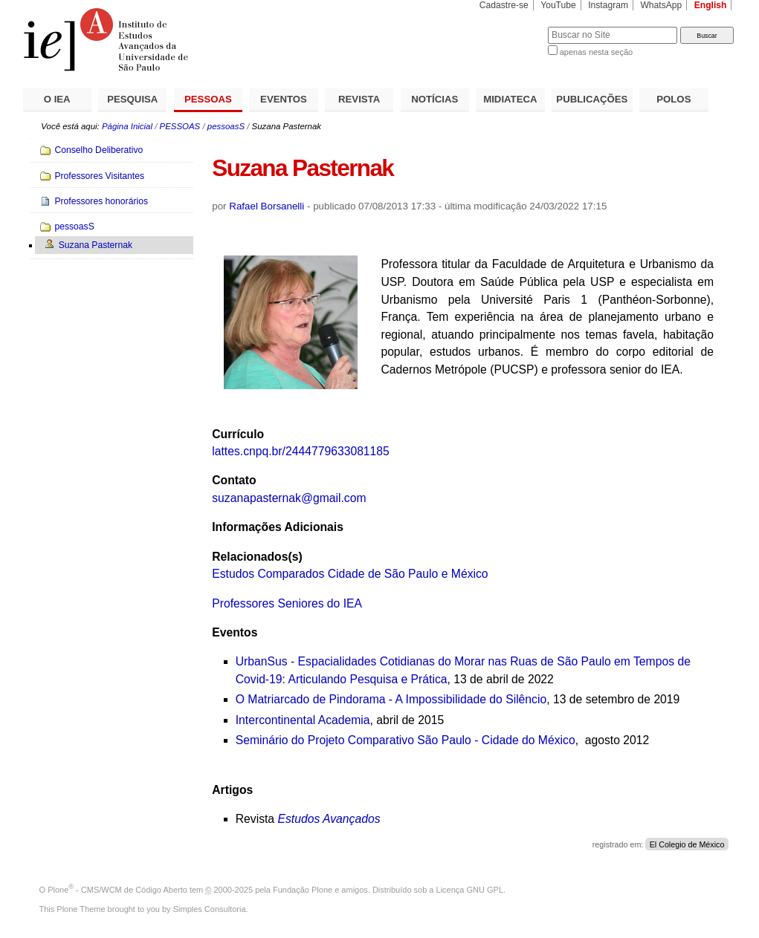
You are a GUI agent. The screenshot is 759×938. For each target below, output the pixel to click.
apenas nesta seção (596, 52)
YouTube (558, 5)
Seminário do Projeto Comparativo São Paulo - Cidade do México (405, 740)
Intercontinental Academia (303, 720)
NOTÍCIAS (434, 99)
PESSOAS (208, 99)
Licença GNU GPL (469, 889)
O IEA (57, 99)
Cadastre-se (504, 5)
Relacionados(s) (257, 556)
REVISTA (359, 99)
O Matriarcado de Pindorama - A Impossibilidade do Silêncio (391, 699)
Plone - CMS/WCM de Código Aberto (117, 889)
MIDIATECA (510, 99)
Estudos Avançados (328, 818)
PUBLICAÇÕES (591, 99)
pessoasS (226, 126)
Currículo (238, 434)
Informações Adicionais (277, 527)
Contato (234, 480)
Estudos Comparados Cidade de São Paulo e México (350, 573)
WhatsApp (661, 5)
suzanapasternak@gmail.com (289, 498)
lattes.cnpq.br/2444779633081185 (301, 451)
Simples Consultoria (209, 909)
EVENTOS (283, 99)
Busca (511, 26)
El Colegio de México (687, 844)
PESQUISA (132, 99)
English (710, 5)
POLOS (673, 99)
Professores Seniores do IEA (287, 603)
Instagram (608, 5)
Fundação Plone (302, 889)
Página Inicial (127, 126)
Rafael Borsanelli (266, 206)
